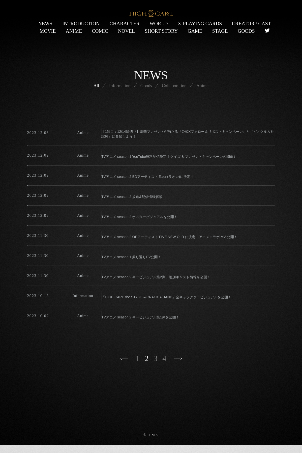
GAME (195, 30)
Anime (208, 107)
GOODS (246, 30)
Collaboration (177, 107)
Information (116, 107)
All (90, 107)
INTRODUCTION (81, 23)
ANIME (74, 30)
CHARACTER (125, 23)
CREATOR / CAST (251, 23)
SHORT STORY (161, 30)
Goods (146, 107)
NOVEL (126, 30)
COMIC (100, 30)
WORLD (159, 23)
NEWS (45, 23)
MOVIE (47, 30)
